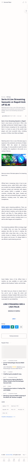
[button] (23, 2)
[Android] (10, 372)
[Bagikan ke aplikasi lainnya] (21, 326)
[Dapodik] (5, 409)
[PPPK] (4, 413)
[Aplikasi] (5, 405)
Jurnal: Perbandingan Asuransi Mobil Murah (13, 363)
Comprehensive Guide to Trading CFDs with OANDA (14, 389)
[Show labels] (8, 417)
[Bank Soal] (14, 405)
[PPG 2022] (21, 409)
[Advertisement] (14, 20)
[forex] (10, 386)
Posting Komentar (14, 336)
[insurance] (11, 360)
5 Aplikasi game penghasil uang (12, 374)
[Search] (26, 2)
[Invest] (15, 360)
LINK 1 (14, 319)
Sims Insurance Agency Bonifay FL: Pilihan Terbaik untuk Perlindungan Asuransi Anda (13, 381)
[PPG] (13, 409)
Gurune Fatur (7, 2)
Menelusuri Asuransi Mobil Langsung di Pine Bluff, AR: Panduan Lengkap (14, 396)
